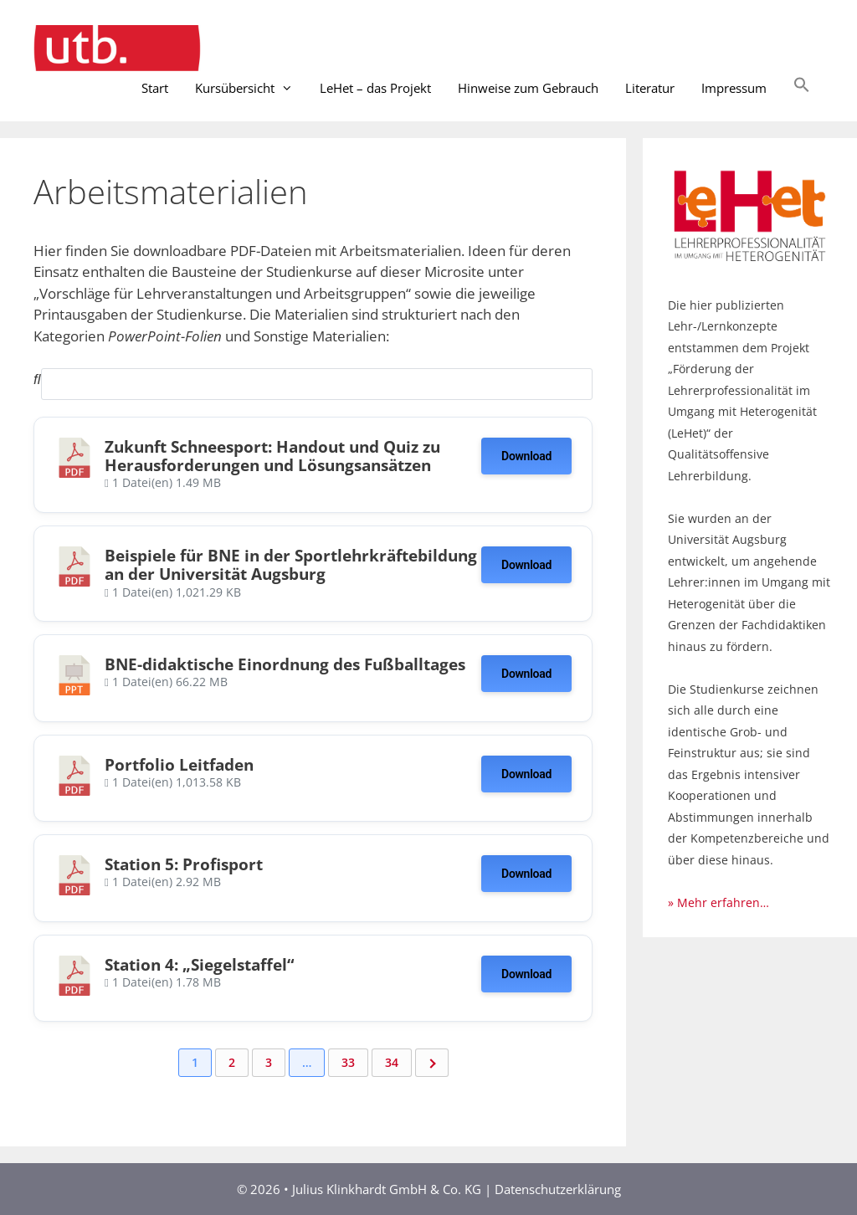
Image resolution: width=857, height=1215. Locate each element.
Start (154, 87)
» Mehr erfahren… (718, 902)
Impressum (734, 87)
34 (391, 1062)
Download (526, 456)
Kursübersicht (250, 88)
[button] (802, 88)
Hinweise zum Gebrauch (528, 87)
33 (348, 1062)
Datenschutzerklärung (558, 1189)
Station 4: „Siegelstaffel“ (199, 964)
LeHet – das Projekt (375, 87)
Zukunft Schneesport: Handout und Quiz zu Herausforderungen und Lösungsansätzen (272, 455)
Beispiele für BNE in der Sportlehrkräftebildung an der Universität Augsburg (291, 564)
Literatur (650, 87)
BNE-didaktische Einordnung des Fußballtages (285, 664)
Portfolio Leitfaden (179, 764)
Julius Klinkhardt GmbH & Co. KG (388, 1189)
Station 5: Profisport (184, 864)
